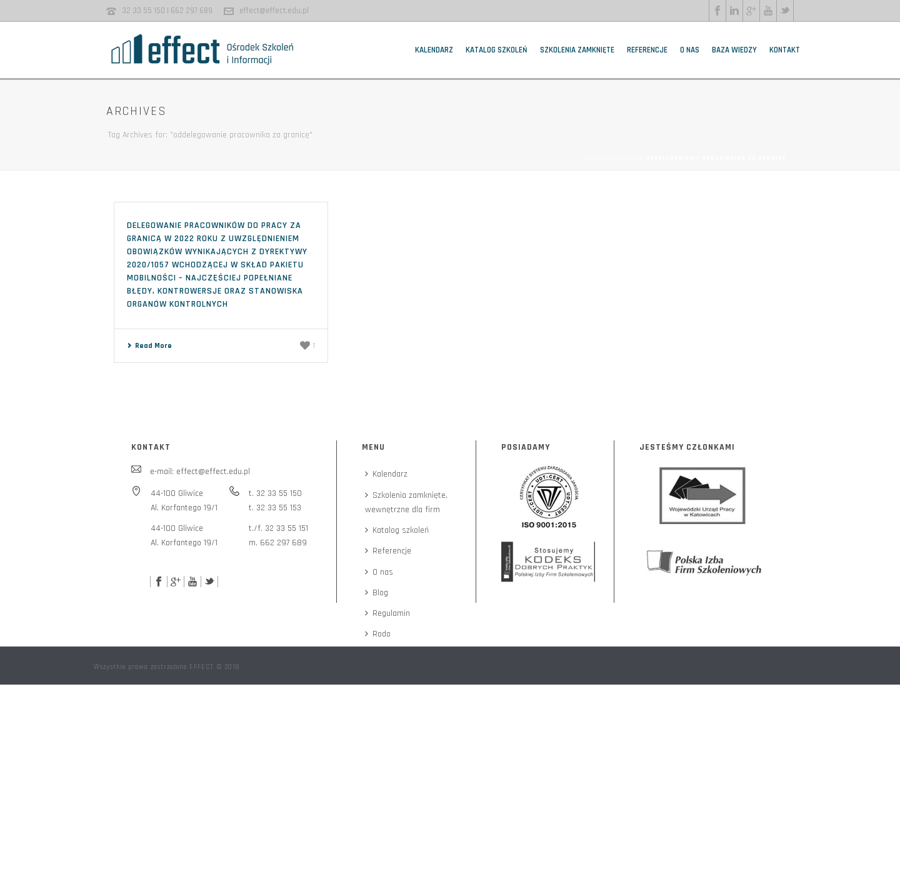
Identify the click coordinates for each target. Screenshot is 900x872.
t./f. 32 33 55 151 (278, 528)
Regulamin (387, 613)
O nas (689, 50)
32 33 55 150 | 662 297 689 (167, 11)
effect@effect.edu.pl (274, 11)
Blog (376, 592)
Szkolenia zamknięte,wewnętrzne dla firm (406, 502)
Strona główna (610, 158)
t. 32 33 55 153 (275, 507)
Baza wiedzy (734, 50)
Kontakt (784, 50)
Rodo (378, 634)
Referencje (647, 50)
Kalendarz (434, 50)
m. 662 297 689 (278, 542)
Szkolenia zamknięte (577, 50)
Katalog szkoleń (497, 50)
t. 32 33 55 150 (275, 493)
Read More (149, 345)
